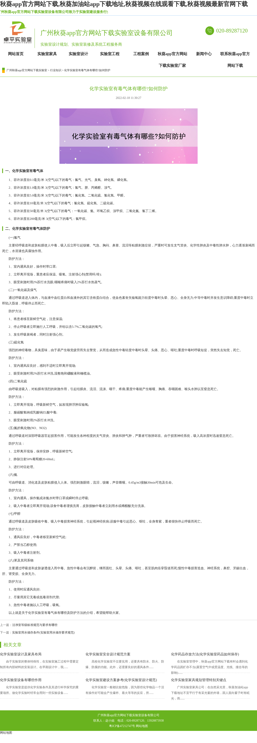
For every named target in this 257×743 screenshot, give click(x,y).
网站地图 (142, 726)
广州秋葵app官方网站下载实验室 (26, 70)
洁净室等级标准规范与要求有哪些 (34, 625)
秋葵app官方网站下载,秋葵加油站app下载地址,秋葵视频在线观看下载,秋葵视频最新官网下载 (124, 4)
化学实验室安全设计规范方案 (108, 654)
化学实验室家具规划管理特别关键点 (198, 680)
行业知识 (55, 70)
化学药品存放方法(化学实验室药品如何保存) (205, 654)
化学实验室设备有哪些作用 (20, 680)
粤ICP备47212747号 (122, 726)
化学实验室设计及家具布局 (20, 654)
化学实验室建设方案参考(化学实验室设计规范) (121, 680)
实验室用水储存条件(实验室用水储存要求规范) (43, 632)
